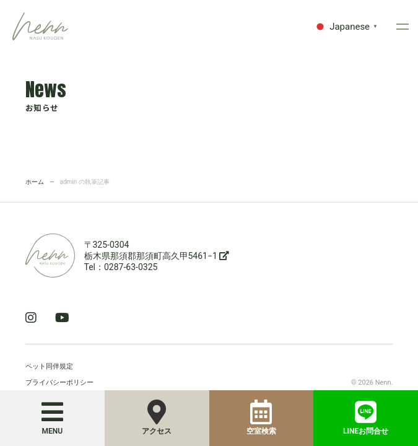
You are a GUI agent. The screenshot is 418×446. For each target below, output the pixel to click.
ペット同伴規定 (49, 366)
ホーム (34, 181)
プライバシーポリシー (59, 382)
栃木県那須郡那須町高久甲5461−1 (157, 256)
